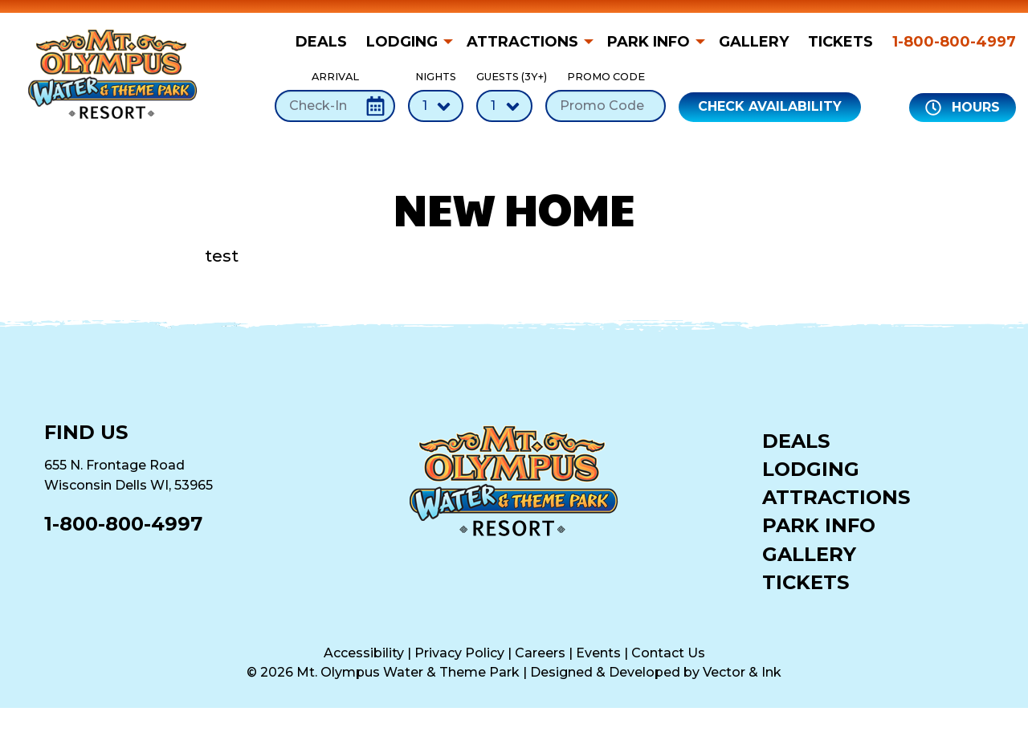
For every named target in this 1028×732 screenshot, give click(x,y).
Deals (321, 42)
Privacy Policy (459, 653)
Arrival (335, 96)
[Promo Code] (605, 106)
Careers (540, 653)
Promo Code (605, 96)
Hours (962, 108)
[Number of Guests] (504, 106)
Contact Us (668, 653)
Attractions (522, 42)
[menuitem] (326, 42)
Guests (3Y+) (504, 96)
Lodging (402, 42)
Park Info (648, 42)
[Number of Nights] (435, 106)
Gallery (754, 42)
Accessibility (364, 653)
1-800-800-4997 (954, 42)
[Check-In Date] (335, 106)
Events (598, 653)
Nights (435, 96)
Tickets (840, 42)
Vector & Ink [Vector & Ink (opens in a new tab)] (742, 672)
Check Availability (770, 106)
